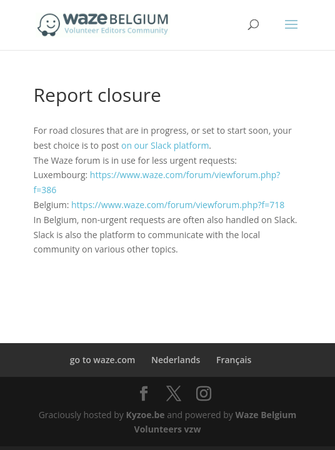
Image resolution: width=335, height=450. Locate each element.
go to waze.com (103, 360)
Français (233, 360)
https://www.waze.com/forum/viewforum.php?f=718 (177, 205)
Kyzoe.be (145, 415)
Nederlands (175, 360)
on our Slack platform (165, 145)
